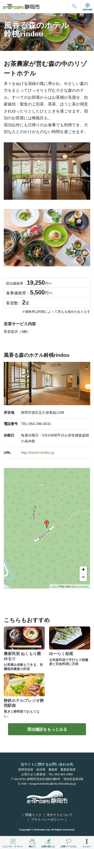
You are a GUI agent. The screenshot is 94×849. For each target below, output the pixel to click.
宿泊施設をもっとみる (47, 729)
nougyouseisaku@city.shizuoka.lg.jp (52, 783)
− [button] (83, 577)
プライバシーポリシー (47, 819)
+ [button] (83, 570)
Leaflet (54, 587)
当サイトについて (60, 815)
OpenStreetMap (82, 587)
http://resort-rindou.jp (37, 453)
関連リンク (33, 815)
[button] (87, 169)
